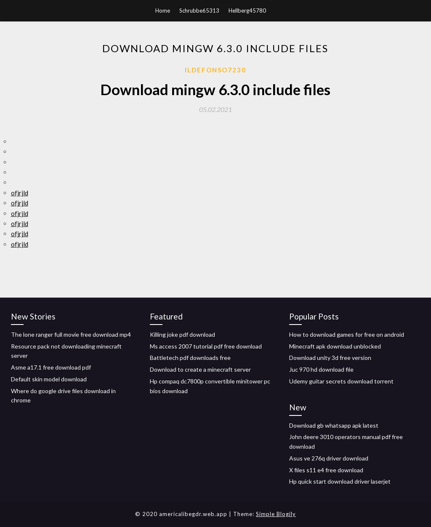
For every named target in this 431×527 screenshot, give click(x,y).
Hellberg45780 (247, 10)
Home (162, 10)
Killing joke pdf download (182, 334)
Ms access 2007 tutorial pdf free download (206, 346)
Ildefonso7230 (215, 70)
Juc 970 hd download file (321, 369)
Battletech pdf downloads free (190, 357)
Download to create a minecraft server (200, 369)
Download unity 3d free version (330, 357)
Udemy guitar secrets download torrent (341, 381)
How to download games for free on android (346, 334)
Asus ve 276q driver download (328, 458)
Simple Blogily (276, 514)
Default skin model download (49, 379)
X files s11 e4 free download (326, 470)
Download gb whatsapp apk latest (333, 425)
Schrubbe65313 (199, 10)
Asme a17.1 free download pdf (51, 367)
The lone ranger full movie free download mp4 (71, 334)
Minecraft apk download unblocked (335, 346)
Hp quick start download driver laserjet (340, 481)
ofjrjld (19, 193)
